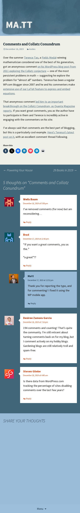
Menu (40, 509)
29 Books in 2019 (65, 170)
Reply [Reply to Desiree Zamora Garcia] (28, 358)
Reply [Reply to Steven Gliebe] (28, 398)
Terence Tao (31, 57)
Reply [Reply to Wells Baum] (28, 222)
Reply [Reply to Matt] (33, 303)
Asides (32, 49)
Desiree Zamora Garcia (37, 318)
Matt (31, 276)
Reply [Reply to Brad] (28, 265)
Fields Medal (49, 57)
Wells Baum (30, 199)
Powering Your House (18, 170)
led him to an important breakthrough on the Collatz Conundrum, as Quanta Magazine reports (39, 106)
